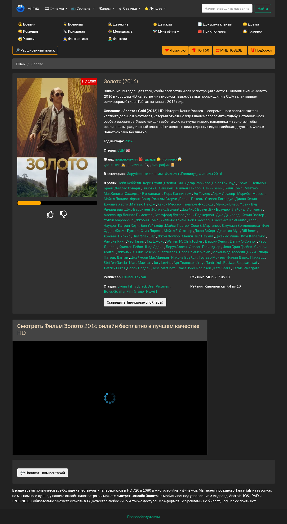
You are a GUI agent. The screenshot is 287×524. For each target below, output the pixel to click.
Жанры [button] (105, 8)
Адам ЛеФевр (224, 193)
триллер (170, 159)
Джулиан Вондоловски (241, 225)
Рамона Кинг (115, 241)
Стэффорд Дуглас (170, 215)
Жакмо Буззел (127, 230)
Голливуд (189, 173)
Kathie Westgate (245, 268)
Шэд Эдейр (154, 247)
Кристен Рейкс (131, 247)
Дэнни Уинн (213, 188)
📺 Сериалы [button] (81, 8)
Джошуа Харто (116, 204)
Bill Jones (249, 230)
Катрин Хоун (128, 225)
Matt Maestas (140, 262)
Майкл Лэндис (116, 198)
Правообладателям (143, 517)
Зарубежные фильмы (145, 173)
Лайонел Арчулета (247, 209)
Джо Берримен (138, 209)
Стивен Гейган (134, 277)
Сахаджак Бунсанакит (143, 193)
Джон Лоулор (168, 236)
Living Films (127, 286)
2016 (129, 141)
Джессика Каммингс (229, 220)
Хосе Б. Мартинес (206, 225)
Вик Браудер (219, 209)
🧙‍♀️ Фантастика (75, 38)
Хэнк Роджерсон (200, 215)
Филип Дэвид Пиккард (246, 257)
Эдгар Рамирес (198, 183)
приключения (126, 159)
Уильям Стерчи (165, 198)
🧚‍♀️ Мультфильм (166, 31)
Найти (263, 8)
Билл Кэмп (234, 188)
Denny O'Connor (243, 241)
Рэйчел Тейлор (188, 188)
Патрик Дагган (116, 257)
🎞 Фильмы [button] (55, 8)
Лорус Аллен (176, 247)
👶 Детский (162, 24)
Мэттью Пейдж (143, 204)
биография (161, 164)
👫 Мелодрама (120, 31)
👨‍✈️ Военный (73, 24)
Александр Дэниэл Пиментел (128, 215)
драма (150, 159)
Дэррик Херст (216, 241)
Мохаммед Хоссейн (229, 252)
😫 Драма (251, 24)
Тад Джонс (155, 241)
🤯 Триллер (252, 31)
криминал (136, 164)
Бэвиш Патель (191, 198)
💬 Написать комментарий (42, 473)
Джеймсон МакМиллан (150, 257)
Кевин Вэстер (253, 215)
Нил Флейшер (144, 236)
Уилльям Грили (173, 220)
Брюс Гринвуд (224, 183)
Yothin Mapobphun (119, 220)
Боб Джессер (199, 220)
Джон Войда (205, 230)
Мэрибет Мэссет (251, 193)
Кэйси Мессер (169, 204)
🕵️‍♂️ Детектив (118, 24)
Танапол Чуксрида (198, 204)
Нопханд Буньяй (166, 209)
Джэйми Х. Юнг (130, 252)
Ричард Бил (114, 209)
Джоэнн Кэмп (147, 220)
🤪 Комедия (28, 31)
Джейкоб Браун (194, 209)
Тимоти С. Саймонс (158, 188)
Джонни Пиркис (117, 236)
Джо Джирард (228, 215)
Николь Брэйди (184, 257)
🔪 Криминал (74, 31)
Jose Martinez (164, 268)
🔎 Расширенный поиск (35, 50)
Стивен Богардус (219, 198)
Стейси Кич (174, 183)
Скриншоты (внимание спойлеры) (135, 302)
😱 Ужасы (26, 38)
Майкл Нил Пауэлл (198, 236)
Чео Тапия (136, 241)
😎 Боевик (26, 24)
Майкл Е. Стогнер (178, 230)
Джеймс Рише (227, 236)
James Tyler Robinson (194, 268)
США (121, 150)
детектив (113, 164)
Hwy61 (151, 291)
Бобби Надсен (139, 268)
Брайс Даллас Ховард (122, 188)
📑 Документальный (214, 24)
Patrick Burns (115, 268)
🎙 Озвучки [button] (128, 8)
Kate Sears (222, 268)
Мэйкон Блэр (227, 204)
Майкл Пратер (177, 225)
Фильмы (172, 173)
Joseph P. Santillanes (161, 252)
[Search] (227, 8)
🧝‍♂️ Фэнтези (117, 38)
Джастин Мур (228, 230)
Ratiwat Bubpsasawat (240, 262)
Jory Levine (163, 262)
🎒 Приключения (212, 31)
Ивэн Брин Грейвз (237, 247)
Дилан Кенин (246, 198)
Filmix (33, 8)
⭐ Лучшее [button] (153, 8)
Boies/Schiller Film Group (124, 291)
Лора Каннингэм (178, 193)
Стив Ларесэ (151, 230)
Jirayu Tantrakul (209, 262)
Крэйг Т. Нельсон (252, 183)
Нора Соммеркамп (195, 252)
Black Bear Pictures (154, 286)
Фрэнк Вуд (249, 204)
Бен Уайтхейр (152, 225)
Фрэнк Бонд (140, 198)
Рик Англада (258, 252)
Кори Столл (153, 183)
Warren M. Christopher (184, 241)
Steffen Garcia (116, 262)
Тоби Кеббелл (129, 183)
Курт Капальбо (253, 236)
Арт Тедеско (184, 262)
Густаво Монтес (212, 257)
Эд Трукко (202, 193)
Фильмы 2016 (210, 173)
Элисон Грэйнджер (205, 247)
